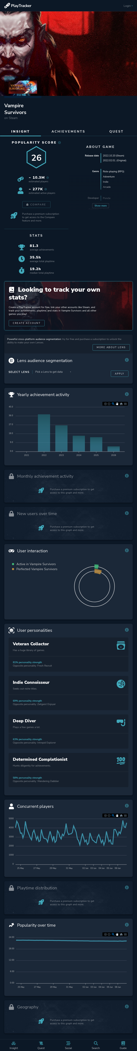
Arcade (107, 187)
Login (128, 6)
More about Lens (109, 358)
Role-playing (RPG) (113, 172)
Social (68, 1043)
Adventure (109, 177)
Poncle (106, 199)
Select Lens (19, 382)
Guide (123, 1043)
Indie (105, 182)
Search (96, 1043)
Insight (13, 1043)
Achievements (68, 131)
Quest (41, 1043)
